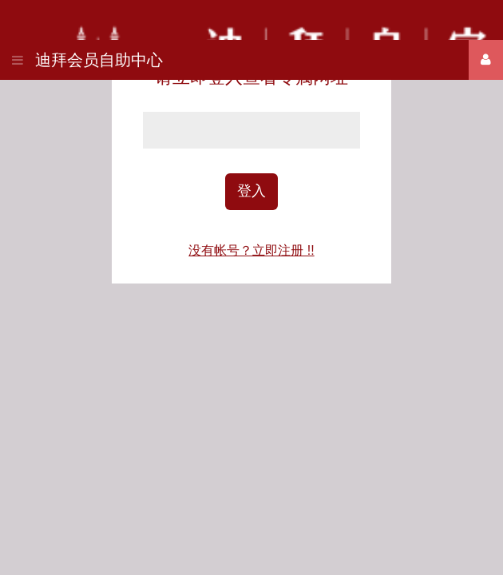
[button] (17, 54)
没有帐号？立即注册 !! (251, 250)
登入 (251, 191)
